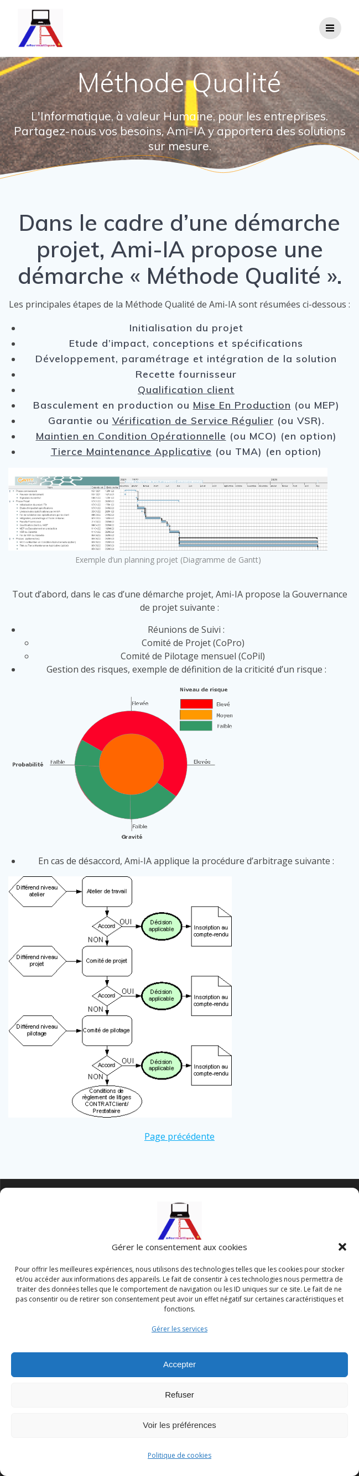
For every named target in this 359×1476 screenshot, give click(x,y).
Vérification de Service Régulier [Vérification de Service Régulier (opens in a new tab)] (193, 420)
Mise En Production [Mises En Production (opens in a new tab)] (242, 405)
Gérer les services (179, 1334)
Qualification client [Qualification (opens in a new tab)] (186, 389)
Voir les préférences (179, 1431)
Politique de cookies (179, 1461)
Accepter (179, 1370)
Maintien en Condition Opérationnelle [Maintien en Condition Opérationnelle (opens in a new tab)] (131, 436)
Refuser (179, 1400)
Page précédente (179, 1136)
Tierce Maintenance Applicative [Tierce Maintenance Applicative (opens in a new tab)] (131, 451)
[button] (342, 1252)
